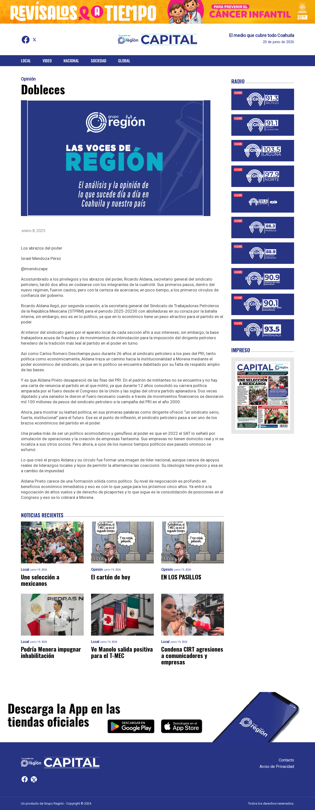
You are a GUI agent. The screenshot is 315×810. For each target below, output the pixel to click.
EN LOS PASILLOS (181, 577)
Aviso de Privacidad (277, 766)
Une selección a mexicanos (40, 580)
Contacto (286, 760)
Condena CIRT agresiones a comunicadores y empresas (192, 655)
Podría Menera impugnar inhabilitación (51, 652)
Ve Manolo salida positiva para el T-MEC (122, 652)
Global (124, 61)
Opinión (28, 79)
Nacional (71, 61)
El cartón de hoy (110, 577)
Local (26, 61)
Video (47, 61)
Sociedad (98, 61)
